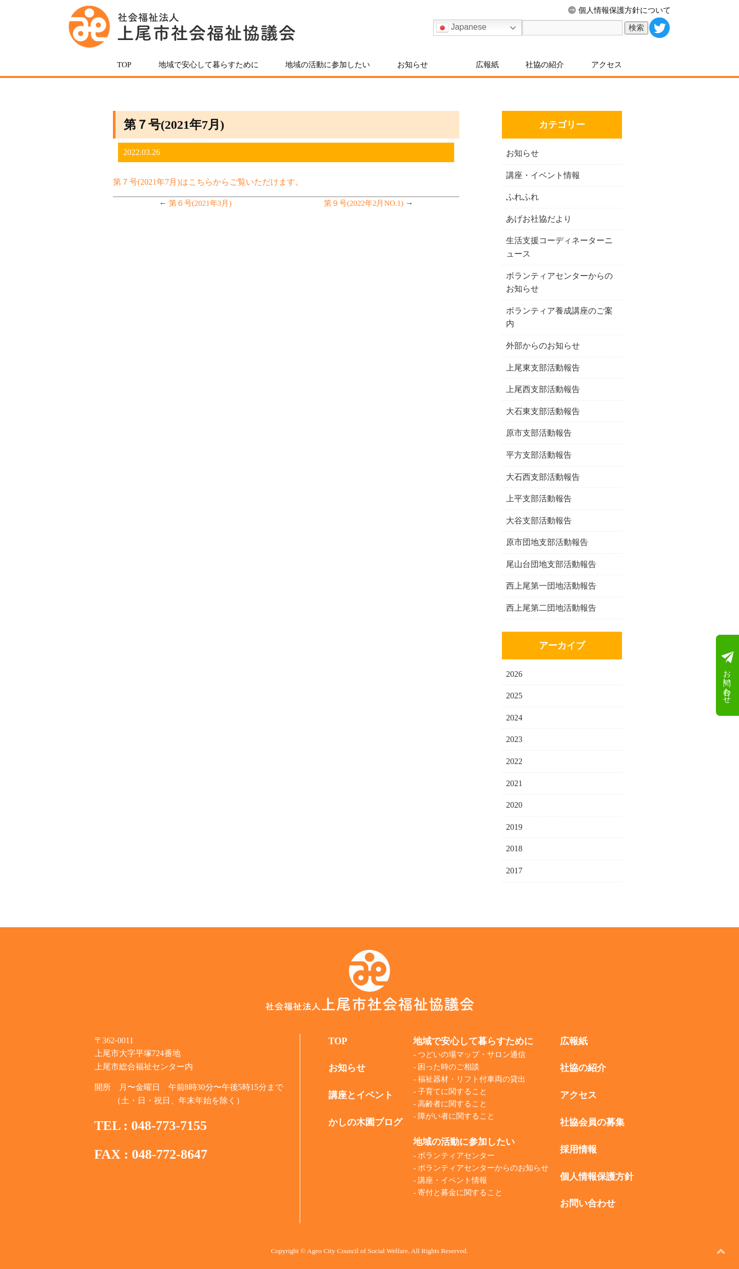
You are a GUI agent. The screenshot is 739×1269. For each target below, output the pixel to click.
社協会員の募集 (592, 1122)
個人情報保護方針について (619, 10)
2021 (514, 783)
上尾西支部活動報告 (543, 389)
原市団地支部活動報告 (547, 542)
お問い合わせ (727, 675)
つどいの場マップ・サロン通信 (472, 1054)
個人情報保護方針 (597, 1177)
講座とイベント (360, 1095)
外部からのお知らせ (543, 345)
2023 (514, 739)
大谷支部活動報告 (539, 520)
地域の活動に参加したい (327, 65)
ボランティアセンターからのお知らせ (483, 1168)
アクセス (606, 65)
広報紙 (487, 65)
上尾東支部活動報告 (543, 367)
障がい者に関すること (456, 1116)
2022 (514, 761)
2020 (514, 805)
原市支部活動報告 (539, 432)
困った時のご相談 (448, 1067)
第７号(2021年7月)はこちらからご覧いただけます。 (208, 182)
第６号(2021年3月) (200, 203)
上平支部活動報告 (539, 498)
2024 (514, 717)
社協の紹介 (545, 65)
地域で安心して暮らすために (209, 65)
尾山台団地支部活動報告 (551, 564)
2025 (514, 695)
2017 (514, 870)
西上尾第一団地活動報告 (551, 585)
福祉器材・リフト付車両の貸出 (472, 1079)
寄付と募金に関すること (460, 1192)
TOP (124, 65)
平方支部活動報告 (539, 455)
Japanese (461, 28)
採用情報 (578, 1149)
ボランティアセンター (456, 1155)
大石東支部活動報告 (543, 411)
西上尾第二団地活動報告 (551, 607)
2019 (514, 827)
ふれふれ (522, 196)
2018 (514, 848)
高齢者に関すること (452, 1104)
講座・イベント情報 (543, 175)
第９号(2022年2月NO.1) (363, 203)
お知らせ (412, 65)
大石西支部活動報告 (543, 477)
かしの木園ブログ (365, 1122)
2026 (514, 674)
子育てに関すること (452, 1091)
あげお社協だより (539, 218)
